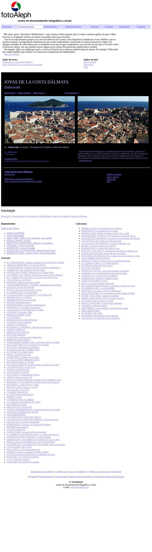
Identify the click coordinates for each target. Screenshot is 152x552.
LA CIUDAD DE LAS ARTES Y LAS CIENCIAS (29, 295)
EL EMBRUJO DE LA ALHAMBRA (98, 288)
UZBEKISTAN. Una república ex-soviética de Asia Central (33, 439)
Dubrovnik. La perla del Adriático (17, 62)
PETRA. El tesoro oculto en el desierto (98, 246)
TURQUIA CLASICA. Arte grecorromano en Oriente (105, 271)
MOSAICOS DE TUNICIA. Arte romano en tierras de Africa (108, 236)
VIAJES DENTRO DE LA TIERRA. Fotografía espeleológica (34, 285)
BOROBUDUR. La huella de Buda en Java (100, 248)
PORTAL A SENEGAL (17, 325)
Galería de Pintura (10, 228)
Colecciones (50, 26)
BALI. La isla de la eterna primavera (97, 283)
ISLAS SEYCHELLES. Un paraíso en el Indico (28, 345)
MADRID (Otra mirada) (17, 427)
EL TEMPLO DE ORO (91, 313)
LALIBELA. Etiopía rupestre (94, 306)
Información (9, 93)
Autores (95, 26)
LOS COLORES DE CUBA (19, 447)
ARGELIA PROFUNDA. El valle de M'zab (26, 265)
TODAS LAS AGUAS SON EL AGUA (24, 290)
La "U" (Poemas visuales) (18, 459)
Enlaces (141, 26)
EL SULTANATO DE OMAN (20, 395)
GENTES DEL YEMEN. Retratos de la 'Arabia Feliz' (30, 272)
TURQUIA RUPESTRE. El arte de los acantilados (103, 253)
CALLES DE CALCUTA (18, 390)
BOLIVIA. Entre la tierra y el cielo (22, 387)
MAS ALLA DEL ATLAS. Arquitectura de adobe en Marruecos (109, 251)
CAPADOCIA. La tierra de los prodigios (99, 276)
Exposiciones (27, 26)
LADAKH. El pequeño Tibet (19, 312)
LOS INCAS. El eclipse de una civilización (100, 318)
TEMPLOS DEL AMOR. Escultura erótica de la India (105, 233)
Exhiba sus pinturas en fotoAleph (105, 472)
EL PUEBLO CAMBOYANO (20, 352)
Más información (11, 54)
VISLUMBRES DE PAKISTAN (95, 258)
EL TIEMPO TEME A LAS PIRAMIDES (99, 263)
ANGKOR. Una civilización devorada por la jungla (104, 273)
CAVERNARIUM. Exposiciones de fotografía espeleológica (33, 267)
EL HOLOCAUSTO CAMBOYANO (23, 350)
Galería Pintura (73, 26)
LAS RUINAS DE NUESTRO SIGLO (24, 417)
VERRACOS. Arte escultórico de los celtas (26, 270)
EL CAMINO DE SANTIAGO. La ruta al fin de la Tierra (32, 277)
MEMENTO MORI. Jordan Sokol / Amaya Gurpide (31, 253)
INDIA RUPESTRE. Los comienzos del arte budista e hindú (108, 293)
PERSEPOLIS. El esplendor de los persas (99, 231)
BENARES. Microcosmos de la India (23, 282)
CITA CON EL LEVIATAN (19, 280)
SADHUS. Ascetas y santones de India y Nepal (27, 452)
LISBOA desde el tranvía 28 (19, 377)
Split (86, 67)
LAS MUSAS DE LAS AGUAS (21, 367)
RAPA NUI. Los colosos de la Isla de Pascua (101, 291)
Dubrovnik (88, 64)
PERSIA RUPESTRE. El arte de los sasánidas (101, 303)
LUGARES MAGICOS (17, 392)
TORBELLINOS (14, 397)
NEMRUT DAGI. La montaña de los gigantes (101, 228)
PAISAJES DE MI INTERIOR (20, 287)
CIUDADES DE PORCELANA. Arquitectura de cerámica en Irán (110, 256)
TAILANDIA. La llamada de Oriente (23, 375)
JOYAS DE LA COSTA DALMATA (23, 457)
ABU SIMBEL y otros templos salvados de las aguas (104, 308)
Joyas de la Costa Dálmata (19, 171)
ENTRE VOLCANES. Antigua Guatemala (100, 296)
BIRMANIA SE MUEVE (18, 332)
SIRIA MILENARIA (90, 311)
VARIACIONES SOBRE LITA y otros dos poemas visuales (33, 342)
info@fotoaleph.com (79, 487)
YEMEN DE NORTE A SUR (94, 281)
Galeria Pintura (45, 216)
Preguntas (124, 26)
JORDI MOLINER (15, 236)
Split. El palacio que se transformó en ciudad (22, 64)
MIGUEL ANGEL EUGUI (19, 241)
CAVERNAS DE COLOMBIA (20, 400)
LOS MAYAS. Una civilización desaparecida (101, 241)
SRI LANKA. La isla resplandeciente (23, 449)
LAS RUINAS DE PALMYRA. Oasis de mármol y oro (105, 243)
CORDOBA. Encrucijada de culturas (23, 462)
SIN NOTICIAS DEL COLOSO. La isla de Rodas (29, 437)
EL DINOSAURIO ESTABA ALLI (96, 266)
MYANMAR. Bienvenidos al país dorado (99, 316)
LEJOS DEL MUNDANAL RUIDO (23, 412)
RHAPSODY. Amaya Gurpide (21, 248)
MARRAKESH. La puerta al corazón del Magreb (28, 424)
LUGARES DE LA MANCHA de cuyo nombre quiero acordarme (36, 444)
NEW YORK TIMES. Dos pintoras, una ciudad (29, 238)
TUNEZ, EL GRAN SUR (18, 370)
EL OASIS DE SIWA (90, 268)
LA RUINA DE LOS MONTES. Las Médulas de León (31, 454)
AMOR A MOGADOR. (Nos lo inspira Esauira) (102, 298)
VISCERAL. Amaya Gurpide (20, 245)
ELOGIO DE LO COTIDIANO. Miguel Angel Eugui (31, 250)
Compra (109, 26)
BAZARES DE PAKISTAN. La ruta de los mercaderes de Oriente (110, 238)
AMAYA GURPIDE (16, 233)
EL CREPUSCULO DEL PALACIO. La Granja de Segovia (33, 434)
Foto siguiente (71, 93)
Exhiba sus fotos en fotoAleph (71, 472)
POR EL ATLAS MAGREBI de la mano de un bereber (31, 442)
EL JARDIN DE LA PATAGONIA (22, 292)
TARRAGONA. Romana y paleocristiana (99, 278)
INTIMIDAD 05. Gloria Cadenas (21, 300)
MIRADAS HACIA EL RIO (19, 407)
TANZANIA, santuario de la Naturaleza (24, 337)
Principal (6, 26)
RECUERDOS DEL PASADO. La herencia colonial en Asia (108, 286)
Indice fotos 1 (39, 93)
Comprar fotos (11, 159)
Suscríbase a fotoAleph (42, 472)
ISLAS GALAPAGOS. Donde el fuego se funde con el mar (33, 365)
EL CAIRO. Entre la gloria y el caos (97, 301)
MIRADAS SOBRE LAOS (19, 315)
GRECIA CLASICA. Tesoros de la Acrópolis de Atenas (105, 261)
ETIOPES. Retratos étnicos (19, 302)
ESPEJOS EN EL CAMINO (19, 297)
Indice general (90, 62)
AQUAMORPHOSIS (16, 414)
